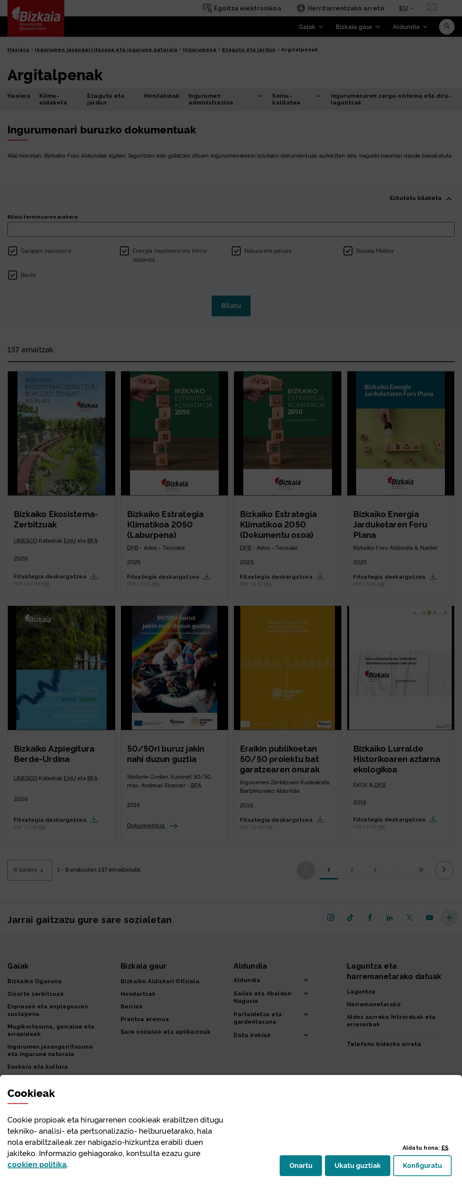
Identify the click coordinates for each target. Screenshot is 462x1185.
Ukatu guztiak (360, 1168)
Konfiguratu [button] (427, 1168)
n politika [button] (36, 1164)
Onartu (305, 1168)
